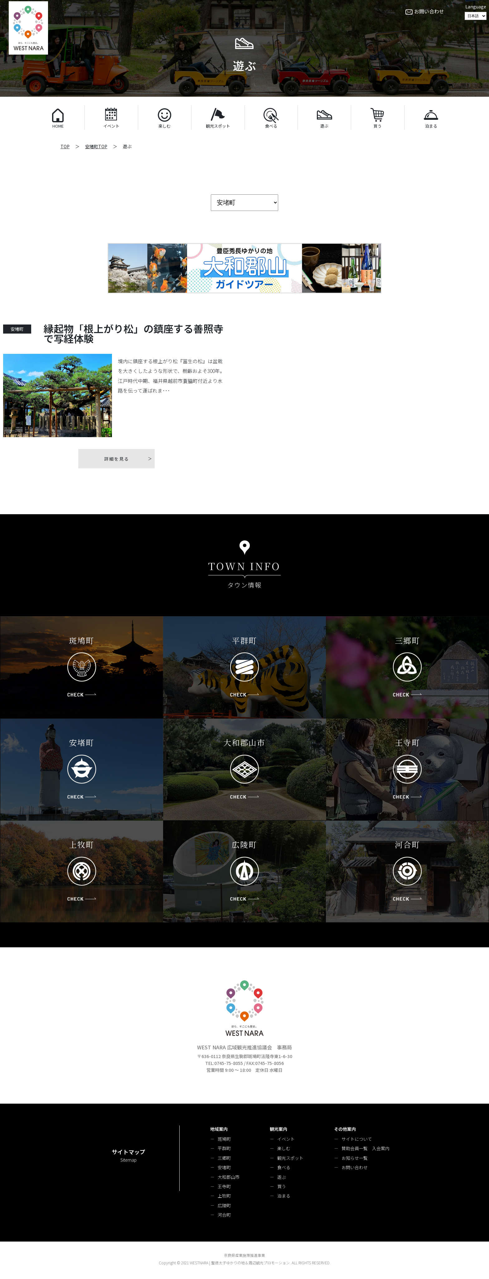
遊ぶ (281, 1177)
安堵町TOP (96, 146)
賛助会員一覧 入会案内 (365, 1148)
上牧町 (224, 1196)
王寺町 (224, 1186)
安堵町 (224, 1167)
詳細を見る (116, 459)
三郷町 (224, 1158)
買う (281, 1186)
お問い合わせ (354, 1167)
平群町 (224, 1148)
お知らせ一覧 (354, 1158)
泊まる (283, 1196)
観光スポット (290, 1158)
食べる (283, 1167)
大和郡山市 (229, 1177)
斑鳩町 (224, 1139)
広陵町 (224, 1205)
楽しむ (283, 1148)
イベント (286, 1139)
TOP (65, 146)
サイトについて (356, 1139)
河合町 (224, 1215)
